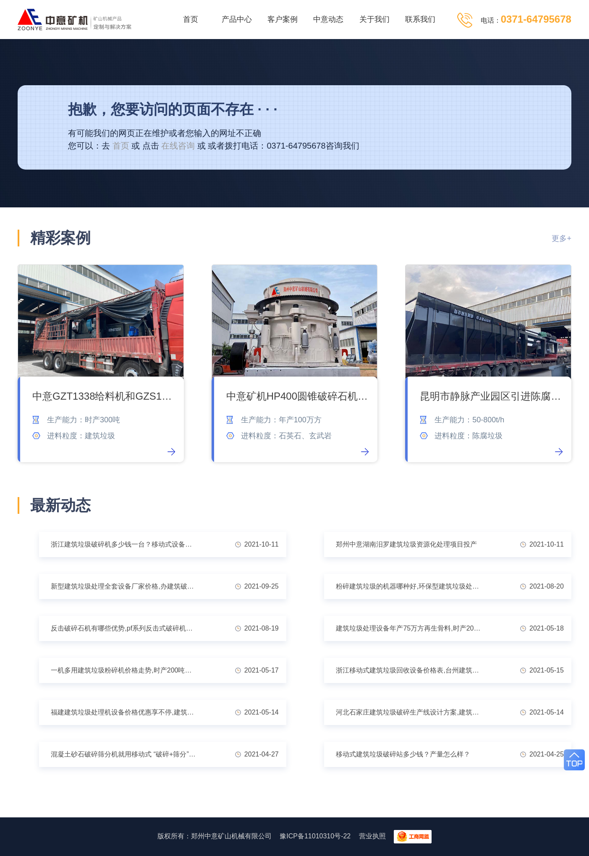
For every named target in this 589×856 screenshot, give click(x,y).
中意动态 (328, 19)
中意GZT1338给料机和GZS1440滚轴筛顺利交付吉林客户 (103, 396)
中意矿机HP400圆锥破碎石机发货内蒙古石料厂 (297, 396)
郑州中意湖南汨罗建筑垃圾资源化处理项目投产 (406, 544)
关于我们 (374, 19)
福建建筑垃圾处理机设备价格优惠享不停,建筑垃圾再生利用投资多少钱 (125, 712)
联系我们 (420, 19)
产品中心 (237, 19)
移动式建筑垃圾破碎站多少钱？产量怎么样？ (403, 754)
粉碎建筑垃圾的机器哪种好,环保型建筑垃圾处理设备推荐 (410, 586)
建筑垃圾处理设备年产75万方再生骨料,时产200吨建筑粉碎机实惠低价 (410, 628)
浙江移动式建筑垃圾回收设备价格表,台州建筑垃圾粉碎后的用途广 (410, 670)
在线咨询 (178, 145)
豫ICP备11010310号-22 (315, 836)
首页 (190, 19)
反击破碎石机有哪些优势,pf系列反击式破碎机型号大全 (125, 628)
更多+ (561, 238)
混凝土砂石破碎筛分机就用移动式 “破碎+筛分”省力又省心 (125, 754)
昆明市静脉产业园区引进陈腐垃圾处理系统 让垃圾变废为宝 (491, 396)
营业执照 (372, 836)
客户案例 (282, 19)
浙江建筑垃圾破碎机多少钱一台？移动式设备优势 (125, 544)
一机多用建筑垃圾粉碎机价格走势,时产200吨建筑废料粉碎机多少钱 (125, 670)
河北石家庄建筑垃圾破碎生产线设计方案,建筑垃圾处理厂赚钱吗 (410, 712)
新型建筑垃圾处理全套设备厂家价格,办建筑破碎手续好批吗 (125, 586)
